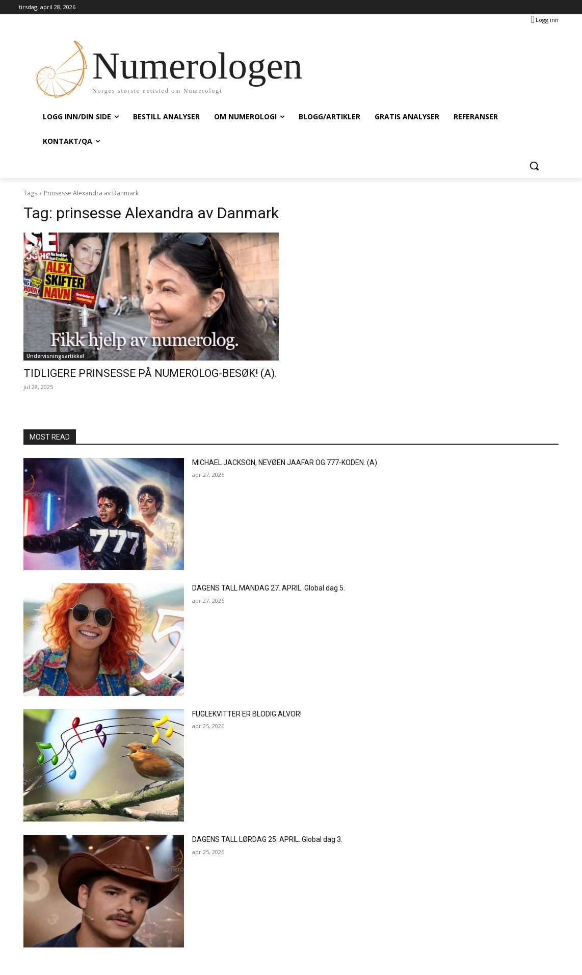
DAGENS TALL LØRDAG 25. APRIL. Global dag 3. (267, 839)
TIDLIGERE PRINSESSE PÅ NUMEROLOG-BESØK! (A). (150, 373)
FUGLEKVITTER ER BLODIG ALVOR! (247, 714)
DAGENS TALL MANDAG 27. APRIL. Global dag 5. (268, 588)
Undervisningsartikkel (55, 356)
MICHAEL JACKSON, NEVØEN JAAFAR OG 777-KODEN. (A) (284, 462)
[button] (534, 165)
